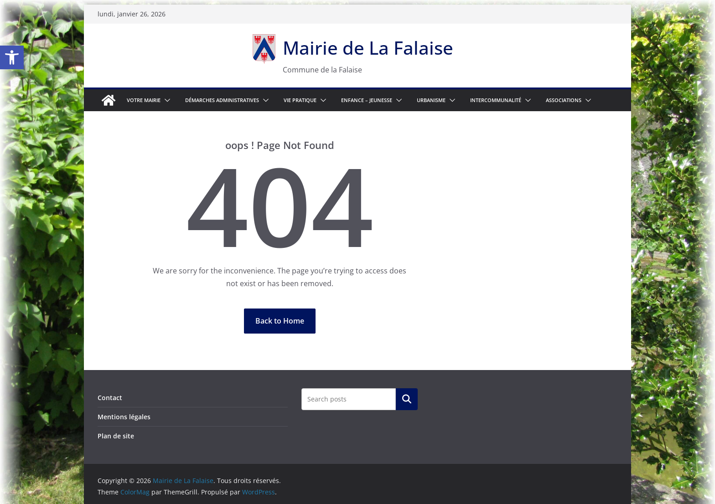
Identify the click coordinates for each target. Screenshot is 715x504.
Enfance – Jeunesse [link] (366, 100)
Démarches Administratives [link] (222, 100)
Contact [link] (110, 397)
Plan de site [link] (116, 436)
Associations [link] (563, 100)
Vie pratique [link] (300, 100)
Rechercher (407, 399)
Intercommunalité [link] (495, 100)
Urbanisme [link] (431, 100)
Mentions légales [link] (124, 416)
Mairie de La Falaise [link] (368, 47)
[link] (12, 57)
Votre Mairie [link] (144, 100)
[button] (166, 100)
